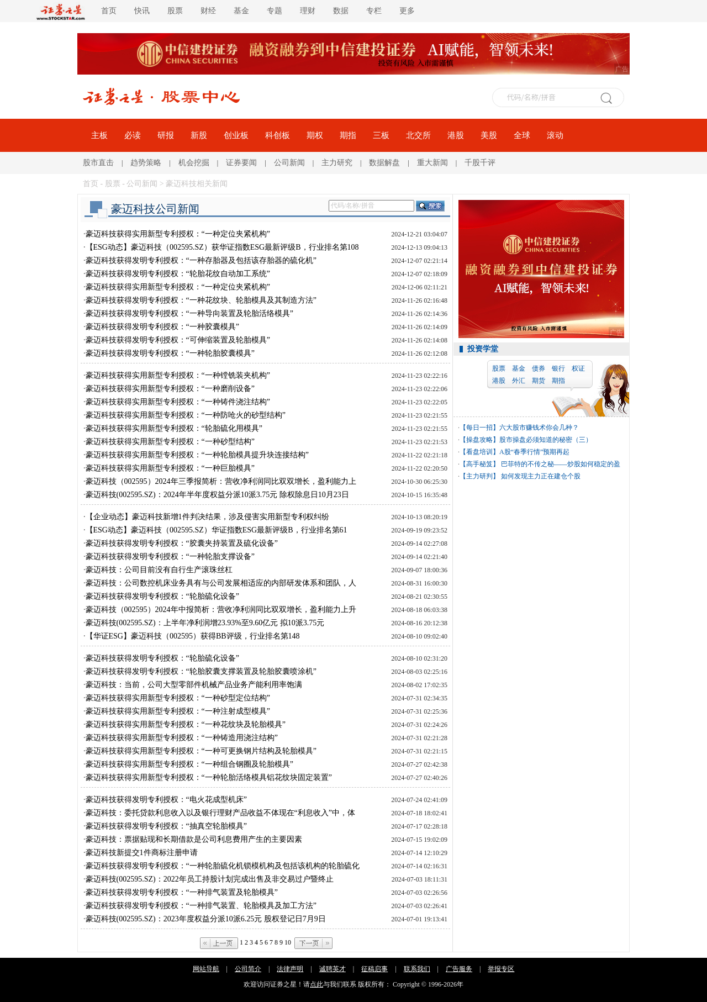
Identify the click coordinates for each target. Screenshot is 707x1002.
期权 (315, 135)
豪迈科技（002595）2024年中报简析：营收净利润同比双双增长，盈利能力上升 (221, 609)
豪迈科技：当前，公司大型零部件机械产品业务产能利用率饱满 (194, 685)
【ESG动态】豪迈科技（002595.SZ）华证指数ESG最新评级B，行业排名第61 (216, 530)
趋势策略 (145, 163)
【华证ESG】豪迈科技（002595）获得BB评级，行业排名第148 (193, 636)
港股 (455, 135)
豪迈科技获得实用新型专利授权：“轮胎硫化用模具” (174, 428)
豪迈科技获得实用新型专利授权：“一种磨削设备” (170, 388)
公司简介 (248, 969)
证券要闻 (241, 163)
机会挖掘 (193, 163)
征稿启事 (374, 969)
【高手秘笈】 (479, 464)
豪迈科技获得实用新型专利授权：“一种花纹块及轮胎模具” (186, 724)
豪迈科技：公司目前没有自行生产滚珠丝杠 (159, 570)
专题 (274, 11)
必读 (132, 135)
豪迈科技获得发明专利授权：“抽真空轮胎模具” (166, 826)
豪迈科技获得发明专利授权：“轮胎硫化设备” (162, 596)
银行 (558, 368)
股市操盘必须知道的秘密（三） (545, 440)
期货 (538, 380)
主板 (99, 135)
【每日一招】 (479, 427)
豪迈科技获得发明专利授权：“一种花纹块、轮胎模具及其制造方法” (201, 300)
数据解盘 (384, 163)
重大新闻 (432, 163)
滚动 (555, 135)
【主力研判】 (479, 476)
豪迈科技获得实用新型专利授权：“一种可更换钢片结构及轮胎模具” (201, 751)
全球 (522, 135)
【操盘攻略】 (479, 440)
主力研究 (336, 163)
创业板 (236, 135)
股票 (175, 11)
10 (287, 942)
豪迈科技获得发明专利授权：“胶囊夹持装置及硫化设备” (182, 543)
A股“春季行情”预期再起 (534, 452)
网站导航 (206, 969)
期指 (348, 135)
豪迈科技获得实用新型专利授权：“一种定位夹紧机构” (178, 234)
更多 (407, 11)
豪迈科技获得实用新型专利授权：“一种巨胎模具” (170, 468)
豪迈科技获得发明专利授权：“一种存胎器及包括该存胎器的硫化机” (201, 260)
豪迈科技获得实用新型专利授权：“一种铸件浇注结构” (178, 402)
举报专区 (501, 969)
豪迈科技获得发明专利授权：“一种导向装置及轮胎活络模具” (189, 313)
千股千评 (480, 163)
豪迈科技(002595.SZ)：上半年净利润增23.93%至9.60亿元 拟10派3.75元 (205, 623)
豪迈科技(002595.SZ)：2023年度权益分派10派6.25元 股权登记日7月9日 (206, 919)
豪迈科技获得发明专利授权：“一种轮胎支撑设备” (170, 556)
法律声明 (290, 969)
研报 (165, 135)
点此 (316, 984)
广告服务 (459, 969)
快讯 (142, 11)
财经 (208, 11)
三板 (381, 135)
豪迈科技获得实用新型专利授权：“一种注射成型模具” (178, 711)
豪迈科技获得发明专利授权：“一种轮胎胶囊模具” (170, 353)
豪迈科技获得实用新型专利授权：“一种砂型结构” (170, 441)
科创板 (277, 135)
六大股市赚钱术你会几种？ (539, 427)
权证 (578, 368)
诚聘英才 (332, 969)
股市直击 (98, 163)
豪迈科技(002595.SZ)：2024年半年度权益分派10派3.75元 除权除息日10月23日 (217, 495)
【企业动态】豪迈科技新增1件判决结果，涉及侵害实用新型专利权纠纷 (207, 517)
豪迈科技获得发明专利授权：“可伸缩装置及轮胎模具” (178, 340)
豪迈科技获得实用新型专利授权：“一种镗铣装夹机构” (178, 375)
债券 (538, 368)
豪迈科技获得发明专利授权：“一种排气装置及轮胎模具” (182, 892)
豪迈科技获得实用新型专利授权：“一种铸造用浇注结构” (182, 738)
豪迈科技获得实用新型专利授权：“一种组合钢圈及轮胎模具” (189, 764)
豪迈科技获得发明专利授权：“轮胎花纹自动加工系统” (178, 274)
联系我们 (417, 969)
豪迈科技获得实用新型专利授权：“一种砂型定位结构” (178, 698)
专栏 (374, 11)
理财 (307, 11)
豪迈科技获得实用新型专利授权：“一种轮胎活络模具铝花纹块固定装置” (209, 777)
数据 (341, 11)
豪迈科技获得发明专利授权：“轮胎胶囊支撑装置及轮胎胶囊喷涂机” (201, 671)
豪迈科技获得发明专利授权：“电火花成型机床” (166, 799)
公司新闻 (289, 163)
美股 (489, 135)
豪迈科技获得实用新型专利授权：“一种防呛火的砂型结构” (186, 415)
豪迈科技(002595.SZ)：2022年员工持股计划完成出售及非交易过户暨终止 (210, 879)
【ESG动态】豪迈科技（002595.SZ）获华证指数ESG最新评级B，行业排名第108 (222, 247)
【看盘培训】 (479, 452)
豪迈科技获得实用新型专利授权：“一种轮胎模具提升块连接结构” (197, 455)
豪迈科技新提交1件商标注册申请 (142, 852)
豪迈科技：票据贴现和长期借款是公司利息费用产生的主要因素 (194, 839)
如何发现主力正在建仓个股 (540, 476)
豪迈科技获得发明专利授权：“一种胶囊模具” (162, 327)
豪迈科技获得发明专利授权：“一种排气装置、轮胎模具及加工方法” (201, 905)
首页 (109, 11)
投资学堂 (482, 349)
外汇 (518, 380)
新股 (199, 135)
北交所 (418, 135)
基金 (241, 11)
